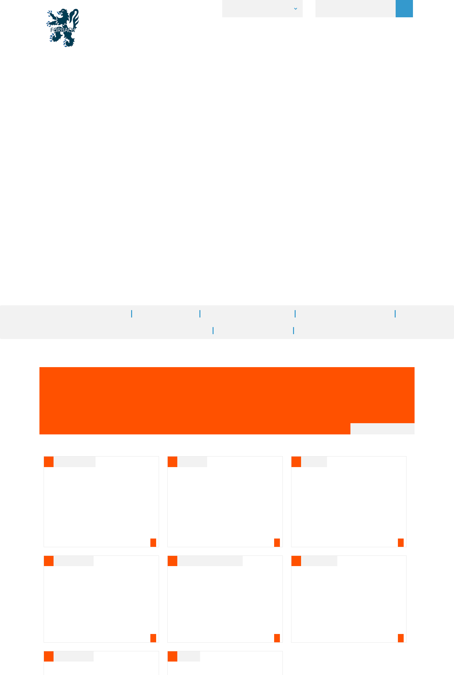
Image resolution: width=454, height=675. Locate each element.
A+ (395, 237)
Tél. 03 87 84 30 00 (188, 618)
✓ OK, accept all (299, 667)
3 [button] (236, 104)
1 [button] (217, 104)
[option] (227, 65)
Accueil (190, 162)
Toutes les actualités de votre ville (328, 196)
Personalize (338, 667)
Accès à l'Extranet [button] (227, 647)
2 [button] (227, 104)
